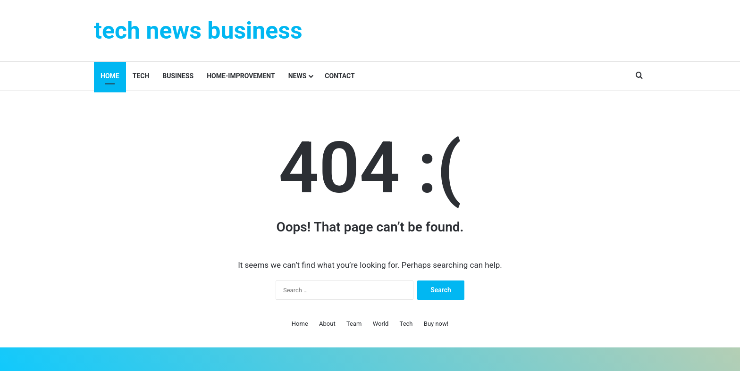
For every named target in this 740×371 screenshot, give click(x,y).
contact (339, 76)
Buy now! (436, 323)
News (297, 76)
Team (354, 323)
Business (177, 76)
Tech (141, 76)
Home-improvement (241, 76)
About (327, 323)
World (381, 323)
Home (110, 76)
